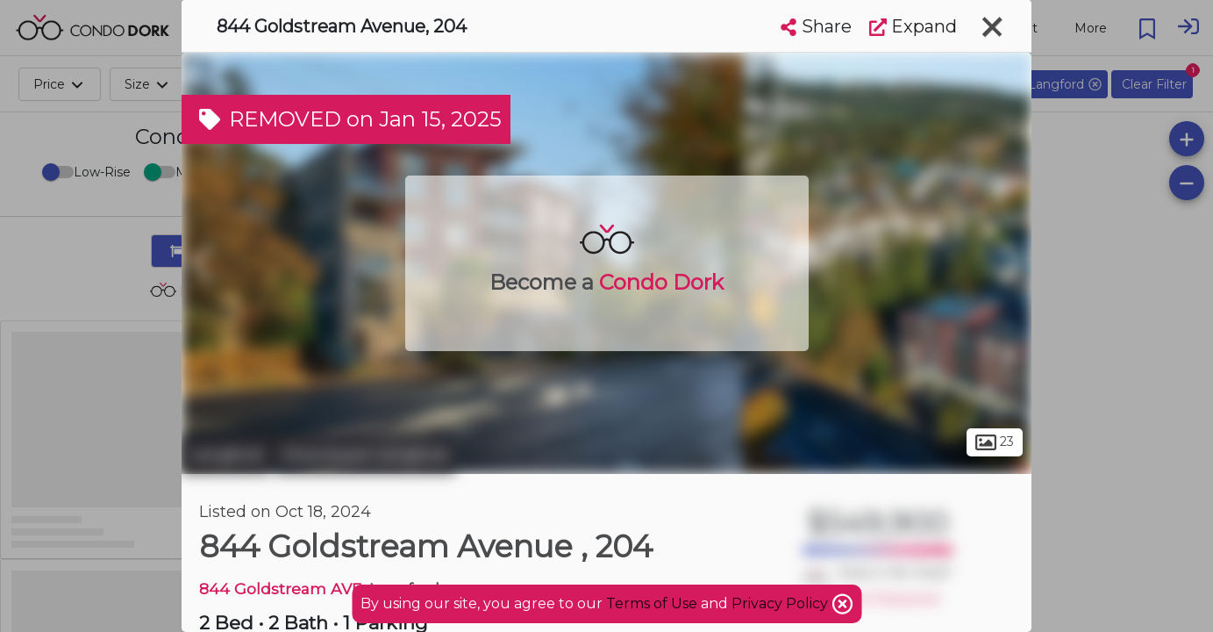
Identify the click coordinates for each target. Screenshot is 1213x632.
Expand (913, 26)
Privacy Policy (781, 603)
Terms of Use (651, 603)
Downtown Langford (364, 454)
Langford (225, 454)
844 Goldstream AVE (280, 588)
